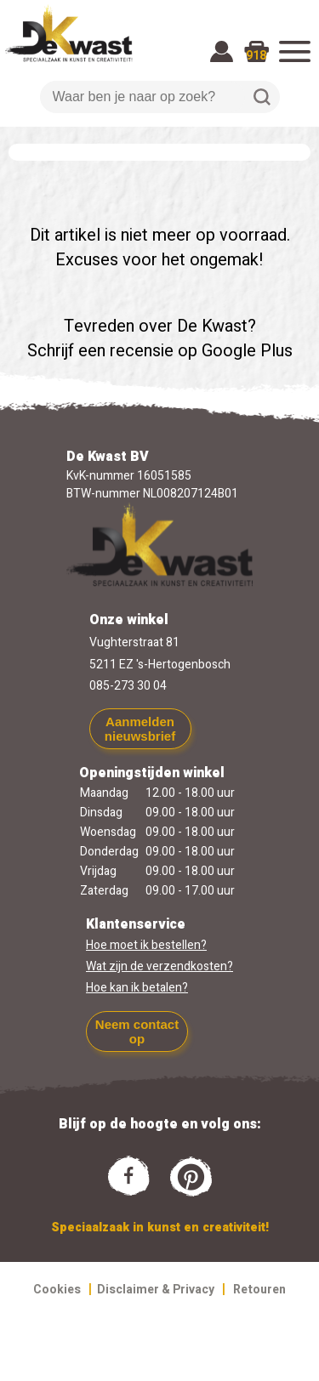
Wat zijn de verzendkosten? (159, 966)
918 (256, 56)
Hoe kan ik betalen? (137, 988)
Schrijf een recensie (100, 350)
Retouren (259, 1290)
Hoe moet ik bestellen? (146, 945)
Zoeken (262, 97)
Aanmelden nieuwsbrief (140, 728)
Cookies (57, 1290)
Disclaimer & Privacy (155, 1290)
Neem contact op (137, 1031)
